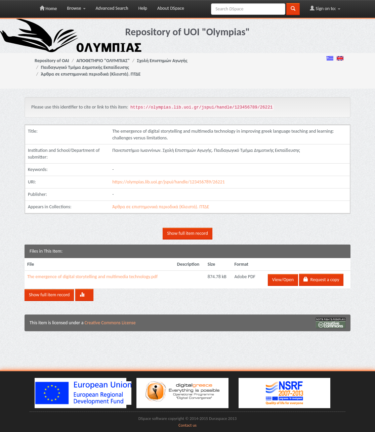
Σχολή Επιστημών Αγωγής (162, 60)
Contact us (187, 425)
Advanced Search (112, 8)
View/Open (283, 280)
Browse (76, 8)
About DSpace (170, 8)
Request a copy (321, 279)
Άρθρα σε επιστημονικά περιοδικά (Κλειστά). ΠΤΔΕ (91, 74)
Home (48, 8)
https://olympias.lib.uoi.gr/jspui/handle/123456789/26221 (168, 182)
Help (142, 8)
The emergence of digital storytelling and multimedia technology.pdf (92, 276)
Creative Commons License (110, 323)
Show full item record (187, 233)
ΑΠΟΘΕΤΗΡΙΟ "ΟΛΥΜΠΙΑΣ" (103, 60)
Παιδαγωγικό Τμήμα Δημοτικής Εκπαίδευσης (85, 67)
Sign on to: (325, 8)
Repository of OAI (52, 60)
